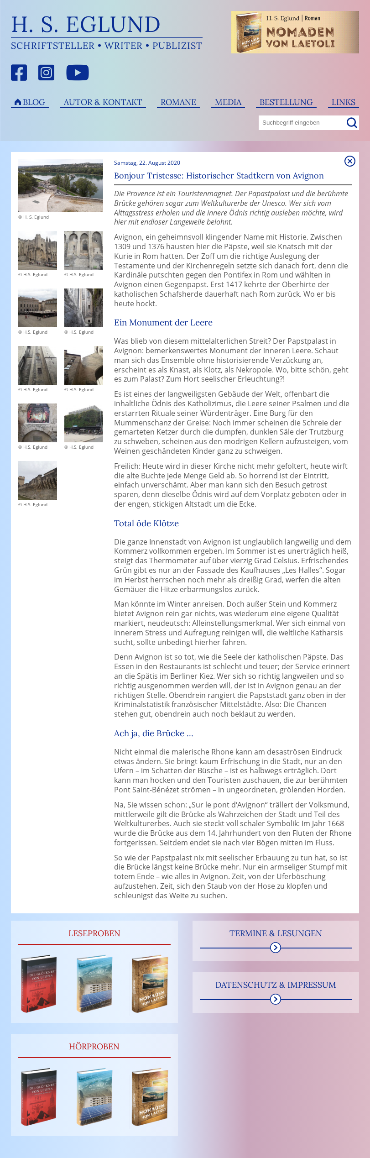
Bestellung (286, 102)
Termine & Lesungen (275, 933)
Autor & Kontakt (103, 102)
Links (343, 102)
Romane (178, 102)
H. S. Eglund (86, 24)
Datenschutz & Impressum (275, 985)
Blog (34, 102)
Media (228, 102)
